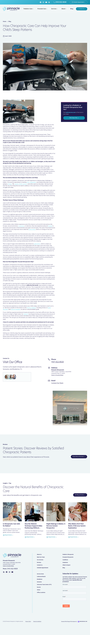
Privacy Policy (28, 621)
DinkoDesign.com (83, 621)
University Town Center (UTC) (44, 584)
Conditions (65, 559)
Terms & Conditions (37, 621)
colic (28, 182)
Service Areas (40, 573)
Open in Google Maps (57, 375)
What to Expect (66, 565)
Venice (38, 589)
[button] (28, 9)
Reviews (39, 562)
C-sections (21, 226)
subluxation (37, 244)
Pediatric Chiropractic (68, 554)
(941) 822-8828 (57, 362)
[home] (11, 9)
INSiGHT (26, 314)
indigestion (33, 182)
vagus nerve (32, 229)
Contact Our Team (57, 383)
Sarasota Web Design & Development (68, 621)
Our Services (40, 559)
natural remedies (15, 309)
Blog (64, 567)
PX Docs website (31, 307)
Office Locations (41, 592)
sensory (25, 184)
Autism (10, 184)
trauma (50, 226)
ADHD (20, 184)
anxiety (16, 184)
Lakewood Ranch (41, 576)
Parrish (39, 587)
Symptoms (65, 562)
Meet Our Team (41, 557)
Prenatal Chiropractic (68, 557)
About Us (39, 554)
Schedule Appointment (42, 567)
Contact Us (39, 565)
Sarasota (39, 581)
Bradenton (39, 579)
